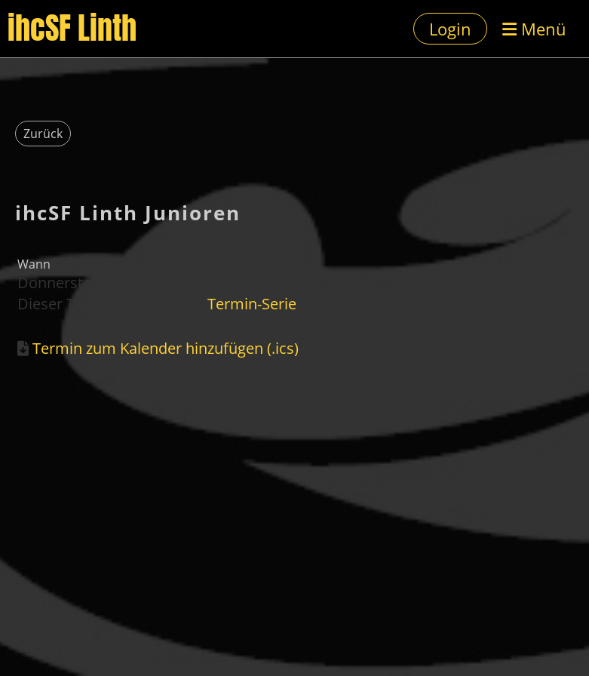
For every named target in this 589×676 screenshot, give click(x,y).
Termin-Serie (251, 303)
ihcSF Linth (72, 29)
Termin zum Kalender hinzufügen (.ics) (165, 348)
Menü (534, 28)
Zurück (43, 133)
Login (450, 28)
